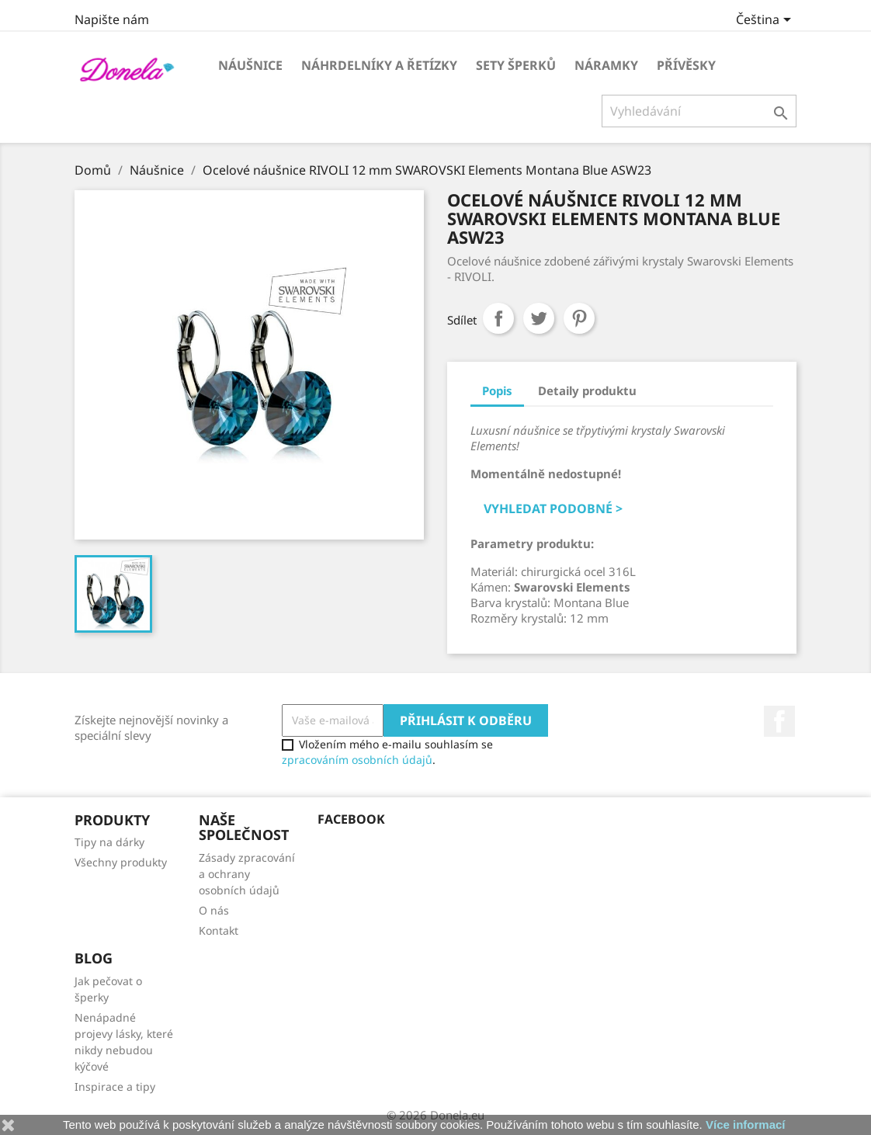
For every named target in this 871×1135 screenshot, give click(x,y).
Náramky (606, 65)
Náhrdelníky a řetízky (379, 65)
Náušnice (250, 65)
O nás (214, 910)
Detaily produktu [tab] (587, 390)
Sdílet (498, 318)
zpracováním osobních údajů (357, 759)
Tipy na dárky (109, 842)
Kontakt (218, 930)
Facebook (779, 721)
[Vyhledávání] (699, 111)
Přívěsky (686, 65)
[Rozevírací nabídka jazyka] (766, 21)
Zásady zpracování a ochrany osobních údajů (247, 873)
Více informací (746, 1124)
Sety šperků (516, 65)
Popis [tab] (497, 390)
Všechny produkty (121, 862)
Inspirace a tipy (115, 1086)
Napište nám (112, 19)
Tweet (538, 318)
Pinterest (579, 318)
